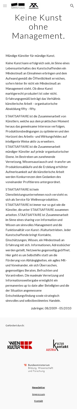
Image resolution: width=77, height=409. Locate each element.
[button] (5, 5)
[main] (38, 26)
